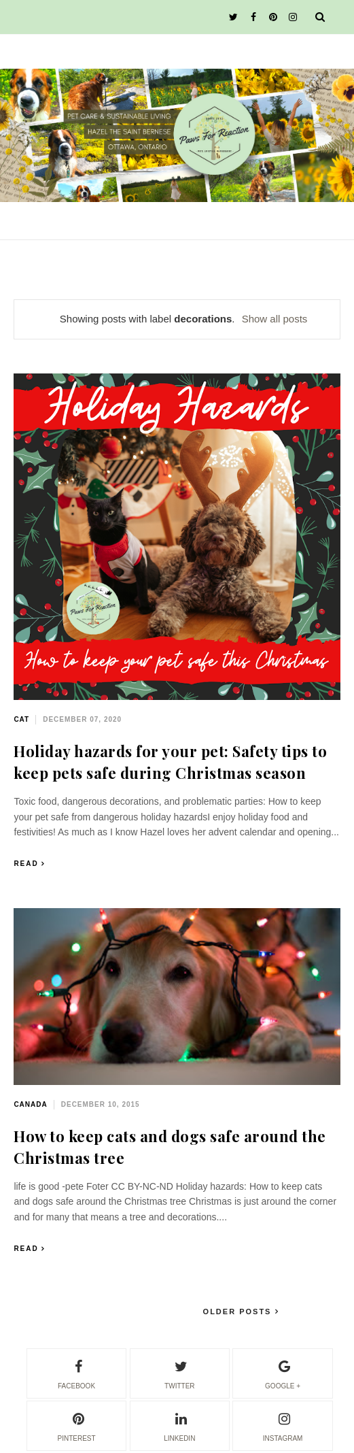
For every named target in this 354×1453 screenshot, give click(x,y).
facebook (76, 1373)
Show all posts (275, 318)
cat (21, 719)
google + (282, 1373)
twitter (179, 1373)
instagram (283, 1425)
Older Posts (239, 1311)
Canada (30, 1104)
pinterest (76, 1425)
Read (26, 863)
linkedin (179, 1425)
